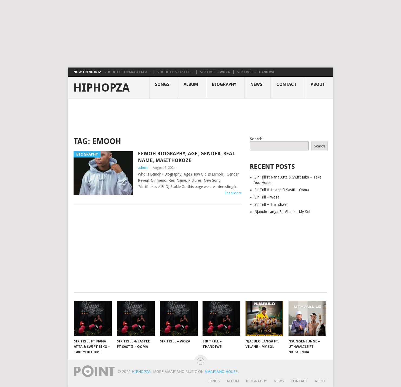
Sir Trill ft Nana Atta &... (127, 72)
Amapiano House (221, 371)
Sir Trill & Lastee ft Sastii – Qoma (281, 190)
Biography (224, 84)
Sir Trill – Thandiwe (256, 72)
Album (191, 84)
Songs (162, 84)
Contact (286, 84)
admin (143, 168)
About (318, 84)
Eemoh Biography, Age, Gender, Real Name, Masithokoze (186, 157)
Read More (233, 193)
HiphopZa (101, 87)
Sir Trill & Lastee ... (175, 72)
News (256, 84)
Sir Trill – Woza (215, 72)
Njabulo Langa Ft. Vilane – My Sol (282, 212)
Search (256, 139)
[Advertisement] (131, 34)
